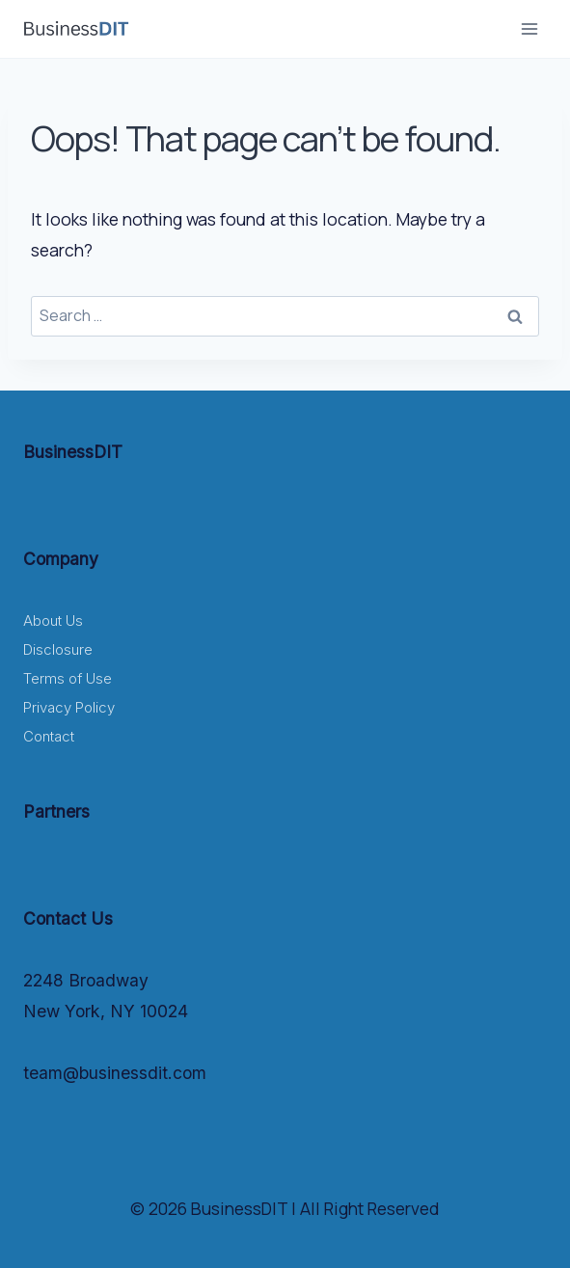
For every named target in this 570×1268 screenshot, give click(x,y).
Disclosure (58, 649)
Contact (48, 736)
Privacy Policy (69, 707)
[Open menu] (529, 28)
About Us (53, 620)
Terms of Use (67, 678)
